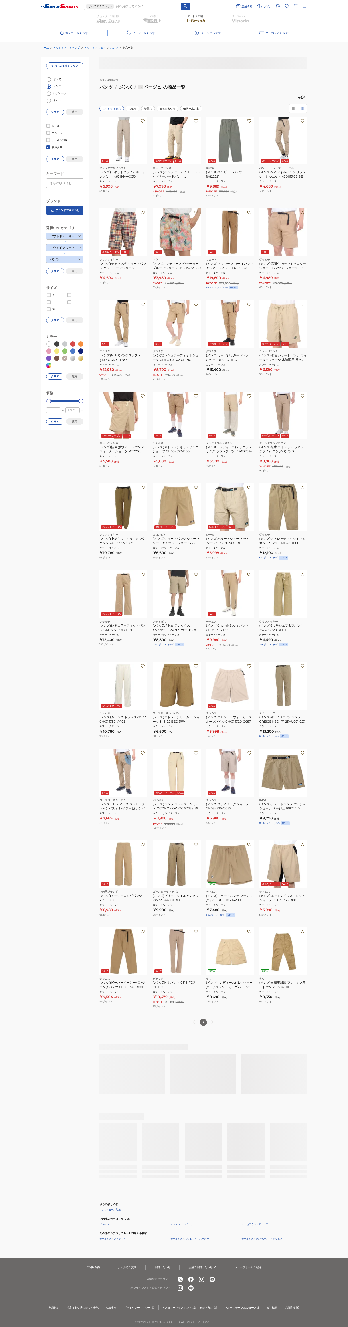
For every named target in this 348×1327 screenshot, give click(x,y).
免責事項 (111, 1307)
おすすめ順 (111, 108)
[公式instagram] (201, 1279)
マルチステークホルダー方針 (242, 1307)
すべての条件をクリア (64, 65)
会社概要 (272, 1307)
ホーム (45, 47)
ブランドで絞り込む (64, 210)
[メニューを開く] (304, 6)
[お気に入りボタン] (142, 121)
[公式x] (180, 1279)
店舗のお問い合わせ (202, 1267)
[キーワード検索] (185, 6)
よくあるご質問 (127, 1267)
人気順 (132, 108)
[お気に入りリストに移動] (286, 6)
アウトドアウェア (95, 47)
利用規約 (54, 1307)
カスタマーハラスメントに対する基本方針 (189, 1307)
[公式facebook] (191, 1279)
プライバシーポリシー (139, 1307)
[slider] (48, 401)
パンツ (114, 47)
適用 (74, 111)
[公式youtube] (212, 1279)
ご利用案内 (93, 1267)
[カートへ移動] (295, 6)
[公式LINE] (191, 1288)
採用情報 (292, 1307)
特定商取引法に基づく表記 (83, 1307)
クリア (55, 111)
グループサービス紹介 (248, 1267)
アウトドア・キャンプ (66, 47)
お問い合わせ (162, 1267)
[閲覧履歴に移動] (278, 6)
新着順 (148, 108)
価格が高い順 (191, 108)
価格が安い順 (168, 108)
